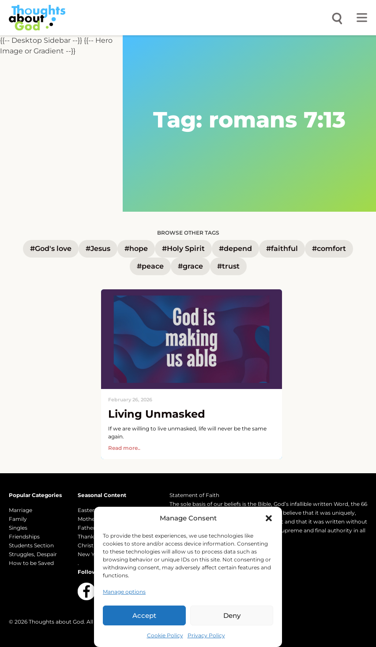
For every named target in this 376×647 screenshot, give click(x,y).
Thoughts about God (56, 621)
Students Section (31, 545)
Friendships (24, 536)
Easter (86, 510)
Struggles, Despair (33, 554)
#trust (228, 266)
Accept (144, 615)
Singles (18, 527)
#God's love (50, 248)
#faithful (282, 248)
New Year (90, 554)
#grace (190, 266)
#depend (235, 248)
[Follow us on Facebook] (86, 591)
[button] (268, 518)
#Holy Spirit (183, 248)
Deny (232, 615)
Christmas (91, 545)
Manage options (124, 591)
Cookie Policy (165, 635)
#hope (136, 248)
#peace (150, 266)
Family (18, 519)
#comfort (329, 248)
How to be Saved (31, 563)
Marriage (20, 510)
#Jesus (98, 248)
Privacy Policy (206, 635)
